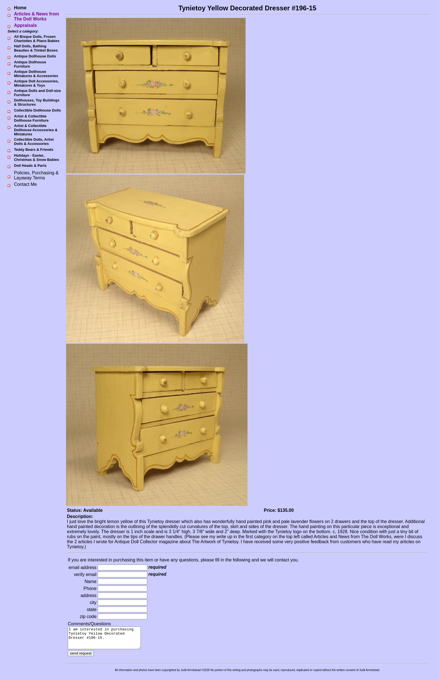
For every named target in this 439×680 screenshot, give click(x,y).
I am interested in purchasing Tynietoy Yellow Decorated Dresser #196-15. (108, 639)
